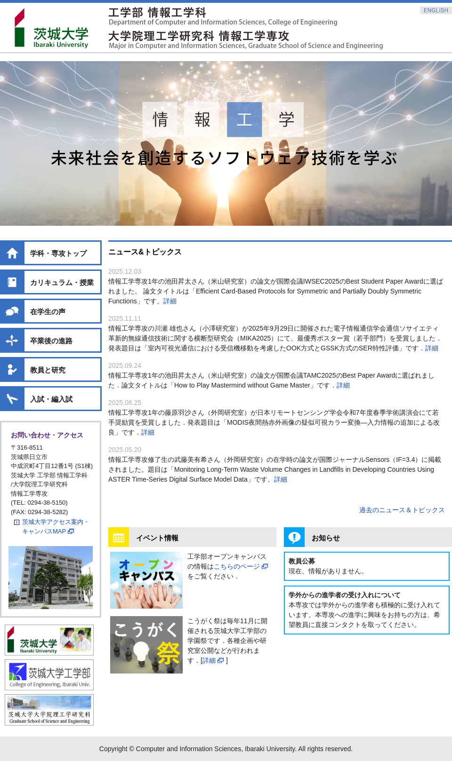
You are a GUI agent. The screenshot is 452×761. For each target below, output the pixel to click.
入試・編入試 (51, 399)
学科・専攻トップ (58, 253)
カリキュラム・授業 (62, 282)
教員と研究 (47, 370)
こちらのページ (237, 566)
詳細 (170, 301)
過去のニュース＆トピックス (402, 510)
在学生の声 (47, 312)
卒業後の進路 (51, 341)
